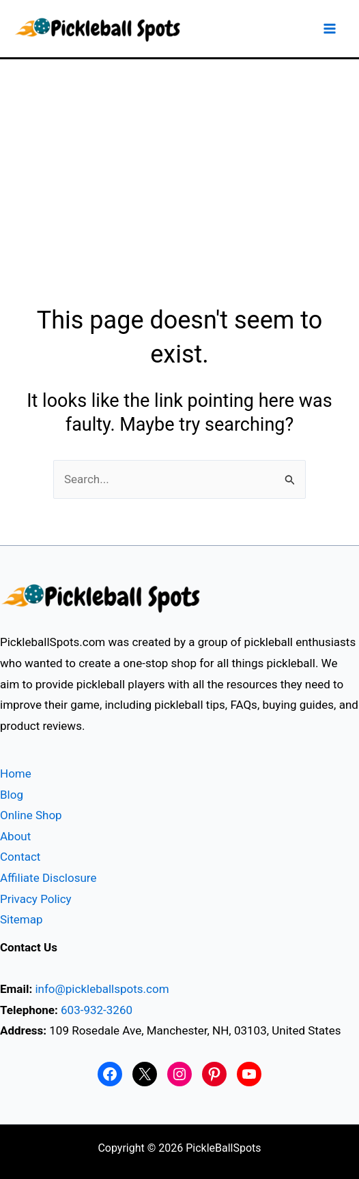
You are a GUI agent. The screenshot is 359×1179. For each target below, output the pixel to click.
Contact (20, 856)
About (15, 836)
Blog (11, 794)
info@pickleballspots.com (102, 989)
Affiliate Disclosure (48, 878)
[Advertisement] (179, 161)
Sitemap (21, 919)
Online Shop (31, 815)
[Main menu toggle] (330, 28)
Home (15, 773)
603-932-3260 (96, 1010)
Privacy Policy (36, 899)
